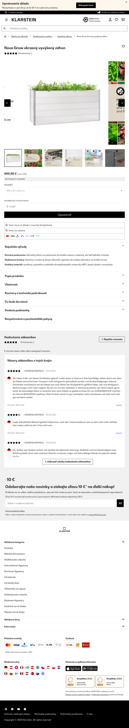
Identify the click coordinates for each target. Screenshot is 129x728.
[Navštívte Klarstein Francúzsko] (21, 667)
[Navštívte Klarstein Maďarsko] (48, 667)
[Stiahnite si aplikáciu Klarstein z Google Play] (90, 668)
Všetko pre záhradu (19, 36)
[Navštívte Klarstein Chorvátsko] (58, 667)
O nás (89, 714)
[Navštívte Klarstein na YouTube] (18, 709)
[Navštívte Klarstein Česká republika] (43, 667)
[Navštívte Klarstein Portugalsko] (32, 673)
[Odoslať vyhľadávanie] (4, 28)
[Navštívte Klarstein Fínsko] (16, 673)
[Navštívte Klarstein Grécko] (43, 673)
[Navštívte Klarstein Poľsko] (53, 667)
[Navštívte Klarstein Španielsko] (32, 667)
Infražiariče (10, 577)
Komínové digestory (14, 571)
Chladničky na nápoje (15, 588)
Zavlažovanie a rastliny (42, 36)
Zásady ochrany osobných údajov (78, 695)
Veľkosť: (8, 185)
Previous (7, 103)
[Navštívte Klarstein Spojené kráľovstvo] (37, 667)
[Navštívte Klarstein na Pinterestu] (24, 709)
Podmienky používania (100, 695)
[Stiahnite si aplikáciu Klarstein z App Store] (73, 668)
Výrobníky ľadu (11, 583)
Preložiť (119, 405)
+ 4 (115, 158)
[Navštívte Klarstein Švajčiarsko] (16, 667)
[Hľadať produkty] (64, 28)
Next (122, 103)
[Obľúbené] (116, 19)
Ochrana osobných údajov (15, 511)
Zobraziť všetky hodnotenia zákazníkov (68, 461)
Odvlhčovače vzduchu (15, 559)
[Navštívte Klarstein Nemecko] (5, 667)
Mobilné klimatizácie (14, 553)
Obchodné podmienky (45, 714)
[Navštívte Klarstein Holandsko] (27, 673)
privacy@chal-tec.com (97, 515)
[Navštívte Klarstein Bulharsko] (11, 673)
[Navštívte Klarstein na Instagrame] (5, 709)
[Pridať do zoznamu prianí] (123, 46)
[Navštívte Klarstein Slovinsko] (37, 673)
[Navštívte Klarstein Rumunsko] (5, 673)
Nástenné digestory (14, 600)
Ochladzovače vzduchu (15, 594)
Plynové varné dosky (14, 612)
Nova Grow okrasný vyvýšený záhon (92, 36)
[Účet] (110, 19)
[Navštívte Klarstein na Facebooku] (12, 709)
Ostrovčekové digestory (16, 565)
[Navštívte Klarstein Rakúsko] (11, 667)
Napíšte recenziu (112, 339)
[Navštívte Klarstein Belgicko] (21, 673)
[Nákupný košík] (123, 19)
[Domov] (7, 36)
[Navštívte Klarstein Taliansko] (27, 667)
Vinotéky (8, 548)
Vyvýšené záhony (64, 36)
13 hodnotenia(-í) (25, 53)
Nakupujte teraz (86, 5)
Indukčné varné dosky (15, 606)
